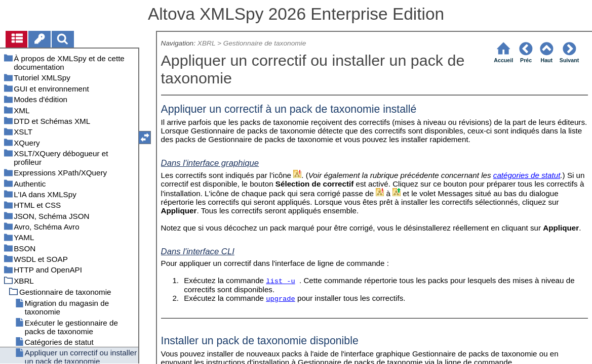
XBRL (206, 43)
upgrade (280, 299)
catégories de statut (527, 175)
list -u (280, 281)
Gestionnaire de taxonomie (264, 43)
